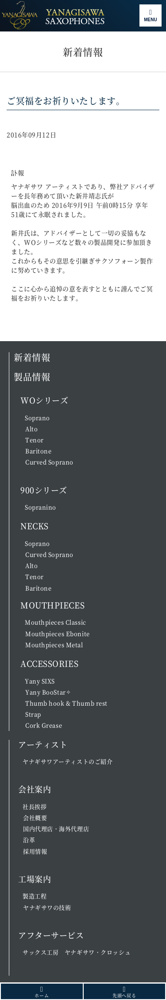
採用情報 (35, 851)
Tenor (34, 439)
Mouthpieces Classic (55, 622)
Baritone (38, 450)
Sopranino (40, 507)
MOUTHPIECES (52, 605)
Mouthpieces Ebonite (57, 633)
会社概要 (35, 817)
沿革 (29, 839)
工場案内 (34, 879)
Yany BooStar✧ (48, 692)
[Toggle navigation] (150, 15)
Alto (31, 428)
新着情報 (32, 357)
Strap (33, 714)
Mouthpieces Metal (54, 644)
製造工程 (34, 896)
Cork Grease (43, 725)
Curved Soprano (49, 462)
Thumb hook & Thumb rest (66, 703)
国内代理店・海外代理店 (56, 828)
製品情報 (32, 376)
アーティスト (42, 744)
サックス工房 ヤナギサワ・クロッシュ (77, 952)
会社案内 (34, 789)
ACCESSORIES (49, 663)
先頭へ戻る (124, 995)
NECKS (34, 525)
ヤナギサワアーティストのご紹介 (67, 761)
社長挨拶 (34, 806)
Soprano (37, 417)
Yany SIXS (40, 681)
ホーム (42, 995)
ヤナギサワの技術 (47, 907)
